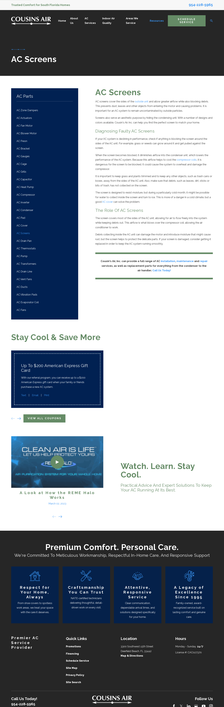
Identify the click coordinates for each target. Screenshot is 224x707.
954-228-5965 (201, 5)
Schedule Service (187, 21)
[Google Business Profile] (196, 703)
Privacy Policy (75, 672)
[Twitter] (181, 703)
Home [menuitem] (62, 20)
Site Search (73, 679)
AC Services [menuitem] (90, 20)
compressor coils (187, 159)
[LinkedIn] (188, 703)
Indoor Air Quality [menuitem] (108, 20)
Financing (72, 651)
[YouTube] (203, 703)
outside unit (141, 101)
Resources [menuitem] (157, 20)
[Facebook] (174, 703)
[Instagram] (211, 703)
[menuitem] (45, 110)
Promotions (73, 643)
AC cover (107, 201)
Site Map (71, 665)
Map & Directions (132, 653)
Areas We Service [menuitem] (132, 20)
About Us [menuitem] (74, 20)
